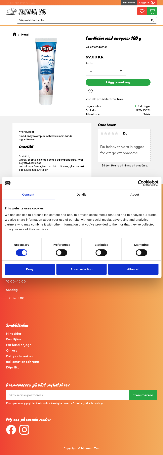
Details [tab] (81, 194)
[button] (9, 20)
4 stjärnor (113, 133)
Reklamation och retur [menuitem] (22, 362)
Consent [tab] (28, 194)
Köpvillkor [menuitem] (13, 367)
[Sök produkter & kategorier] (82, 20)
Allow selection (81, 269)
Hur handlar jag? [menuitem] (18, 345)
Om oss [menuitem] (11, 350)
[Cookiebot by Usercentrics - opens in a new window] (140, 183)
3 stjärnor (109, 133)
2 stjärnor (105, 133)
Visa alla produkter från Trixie (105, 99)
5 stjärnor (116, 133)
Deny (30, 269)
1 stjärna (102, 133)
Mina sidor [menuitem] (14, 334)
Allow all (133, 269)
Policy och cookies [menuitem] (19, 356)
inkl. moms (129, 2)
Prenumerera (142, 395)
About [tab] (134, 194)
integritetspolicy (89, 403)
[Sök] (152, 20)
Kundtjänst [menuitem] (14, 339)
